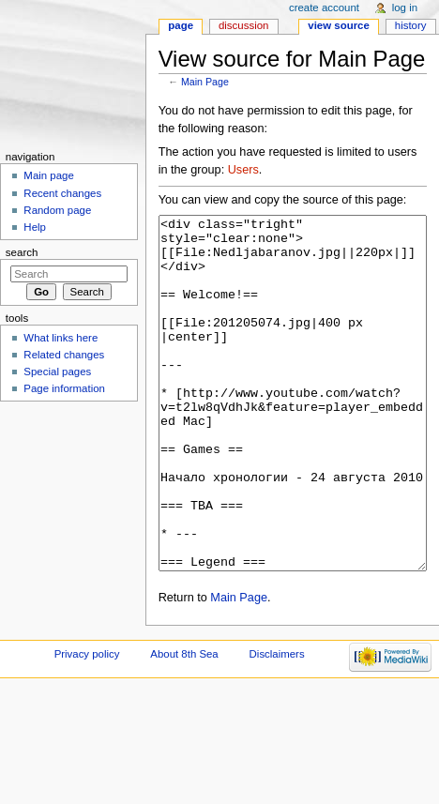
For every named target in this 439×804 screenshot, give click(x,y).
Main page (48, 175)
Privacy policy (87, 724)
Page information (64, 388)
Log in (404, 7)
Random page (57, 210)
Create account (324, 7)
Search (22, 252)
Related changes (63, 354)
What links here (60, 337)
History (411, 25)
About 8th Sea (184, 724)
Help (34, 227)
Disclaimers (277, 724)
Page (180, 25)
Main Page (205, 81)
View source (339, 25)
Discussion (243, 25)
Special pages (57, 371)
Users (243, 169)
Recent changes (62, 193)
